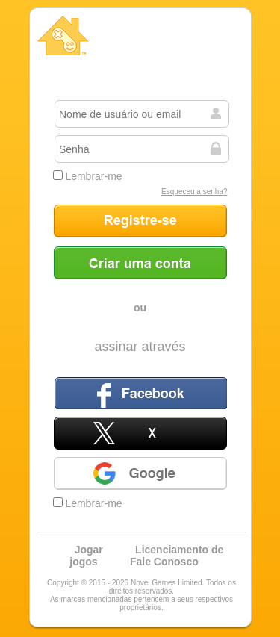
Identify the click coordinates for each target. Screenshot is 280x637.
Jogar (89, 550)
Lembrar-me (87, 176)
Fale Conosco (164, 562)
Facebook (140, 392)
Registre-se (140, 221)
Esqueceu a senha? (194, 191)
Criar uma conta (140, 262)
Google (140, 473)
